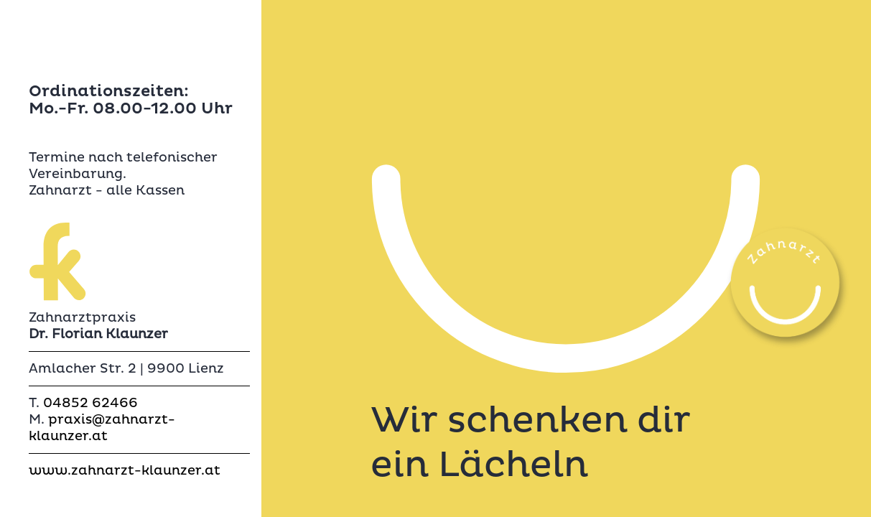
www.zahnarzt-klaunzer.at (124, 470)
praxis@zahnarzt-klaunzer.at (102, 427)
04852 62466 (90, 403)
